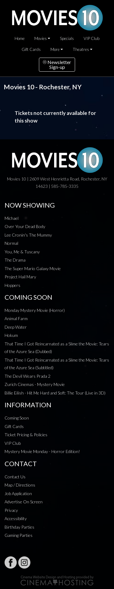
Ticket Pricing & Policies (26, 434)
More (55, 49)
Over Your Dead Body (25, 226)
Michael (12, 218)
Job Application (18, 493)
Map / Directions (20, 484)
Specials (67, 38)
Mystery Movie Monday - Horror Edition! (42, 451)
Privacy (11, 510)
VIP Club (91, 38)
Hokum (11, 335)
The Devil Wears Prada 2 (27, 376)
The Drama (15, 259)
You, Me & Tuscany (22, 251)
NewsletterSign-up (57, 64)
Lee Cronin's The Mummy (28, 234)
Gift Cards (31, 49)
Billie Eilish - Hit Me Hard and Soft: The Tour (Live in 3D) (55, 392)
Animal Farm (16, 318)
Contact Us (15, 476)
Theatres (81, 49)
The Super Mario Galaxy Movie (33, 268)
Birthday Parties (19, 527)
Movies (40, 38)
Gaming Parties (19, 535)
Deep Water (16, 327)
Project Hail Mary (20, 276)
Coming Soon (17, 417)
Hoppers (12, 285)
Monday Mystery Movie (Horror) (35, 310)
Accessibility (16, 518)
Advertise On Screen (24, 501)
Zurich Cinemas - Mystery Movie (35, 384)
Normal (11, 243)
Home (20, 38)
